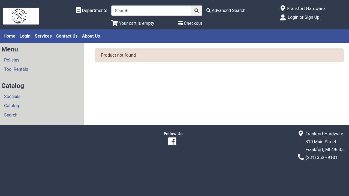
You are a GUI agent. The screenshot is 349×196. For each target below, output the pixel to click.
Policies (11, 60)
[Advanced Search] (226, 10)
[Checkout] (190, 23)
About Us (91, 36)
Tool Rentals (16, 69)
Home (9, 36)
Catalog (11, 105)
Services (43, 36)
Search (10, 115)
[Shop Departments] (91, 10)
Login (25, 36)
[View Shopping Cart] (132, 23)
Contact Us (67, 36)
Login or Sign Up (303, 17)
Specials (12, 96)
